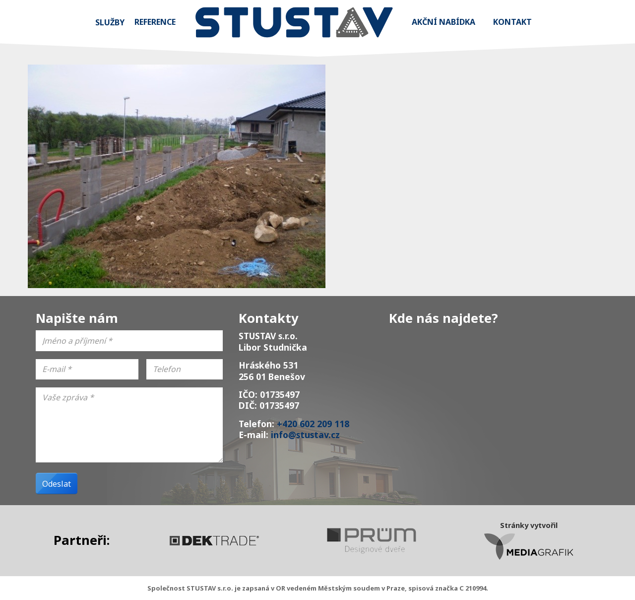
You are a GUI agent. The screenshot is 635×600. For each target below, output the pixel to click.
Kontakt (512, 21)
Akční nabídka (443, 21)
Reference (155, 21)
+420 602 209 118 (313, 424)
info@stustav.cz (305, 435)
